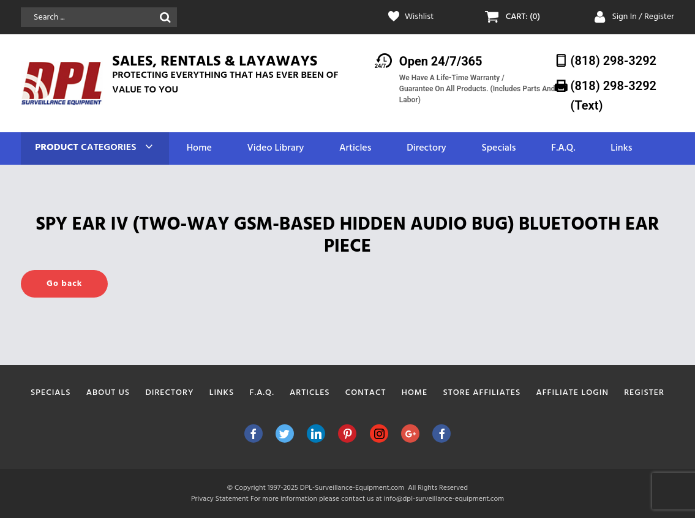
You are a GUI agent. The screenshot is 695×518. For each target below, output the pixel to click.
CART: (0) (523, 17)
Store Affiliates (481, 393)
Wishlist (419, 17)
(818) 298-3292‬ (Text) (613, 95)
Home (199, 148)
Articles (355, 148)
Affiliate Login (572, 393)
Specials (498, 148)
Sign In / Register (643, 17)
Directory (426, 148)
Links (621, 148)
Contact (365, 393)
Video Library (275, 148)
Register (644, 393)
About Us (108, 393)
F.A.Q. (563, 148)
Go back (64, 284)
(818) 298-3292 (613, 60)
